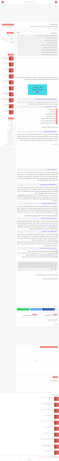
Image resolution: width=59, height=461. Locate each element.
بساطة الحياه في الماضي (52, 42)
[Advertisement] (29, 13)
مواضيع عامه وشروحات (53, 24)
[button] (48, 309)
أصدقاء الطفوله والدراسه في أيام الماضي (49, 45)
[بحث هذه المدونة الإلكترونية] (9, 27)
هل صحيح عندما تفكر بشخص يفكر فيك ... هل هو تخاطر (4, 58)
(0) (18, 28)
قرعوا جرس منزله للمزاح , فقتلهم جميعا (47, 439)
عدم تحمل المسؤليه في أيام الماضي (50, 47)
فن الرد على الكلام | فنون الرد (49, 427)
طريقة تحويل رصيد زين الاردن (49, 415)
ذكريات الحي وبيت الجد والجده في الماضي (49, 54)
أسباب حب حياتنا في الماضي (51, 38)
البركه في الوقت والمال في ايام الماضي (49, 52)
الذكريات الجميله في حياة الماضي (50, 40)
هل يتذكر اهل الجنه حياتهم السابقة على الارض (5, 93)
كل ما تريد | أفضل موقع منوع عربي (26, 2)
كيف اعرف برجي (11, 35)
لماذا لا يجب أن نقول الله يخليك (49, 433)
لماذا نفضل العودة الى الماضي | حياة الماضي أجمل (47, 35)
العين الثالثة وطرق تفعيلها (49, 451)
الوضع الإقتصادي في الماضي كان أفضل (49, 49)
